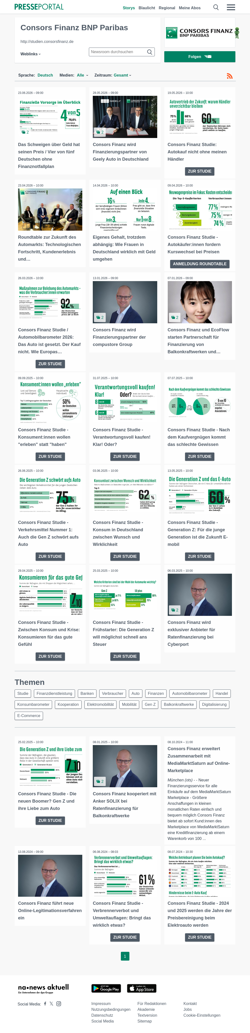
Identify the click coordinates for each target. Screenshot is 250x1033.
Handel (24, 704)
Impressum (101, 1004)
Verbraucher (116, 692)
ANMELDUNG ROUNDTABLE (200, 263)
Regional (167, 8)
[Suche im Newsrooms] (122, 52)
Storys (129, 8)
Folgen (199, 57)
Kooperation (91, 704)
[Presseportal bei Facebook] (43, 1004)
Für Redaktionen (151, 1004)
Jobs (188, 1009)
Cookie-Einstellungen (202, 1015)
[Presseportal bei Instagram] (57, 1003)
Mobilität (154, 704)
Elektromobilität (124, 704)
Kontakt (190, 1004)
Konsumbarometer (56, 704)
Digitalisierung (30, 716)
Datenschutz (102, 1015)
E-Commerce (63, 716)
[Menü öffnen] (231, 7)
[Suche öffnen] (216, 7)
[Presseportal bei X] (49, 1004)
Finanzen (162, 692)
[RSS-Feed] (230, 76)
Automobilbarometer (196, 692)
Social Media (102, 1021)
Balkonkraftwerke (206, 704)
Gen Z (176, 704)
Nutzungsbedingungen (110, 1009)
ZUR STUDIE (199, 171)
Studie (23, 692)
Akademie (146, 1009)
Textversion (147, 1015)
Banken (89, 692)
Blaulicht (147, 8)
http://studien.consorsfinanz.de (47, 41)
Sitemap (144, 1021)
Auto (140, 692)
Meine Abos (190, 8)
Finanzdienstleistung (56, 692)
